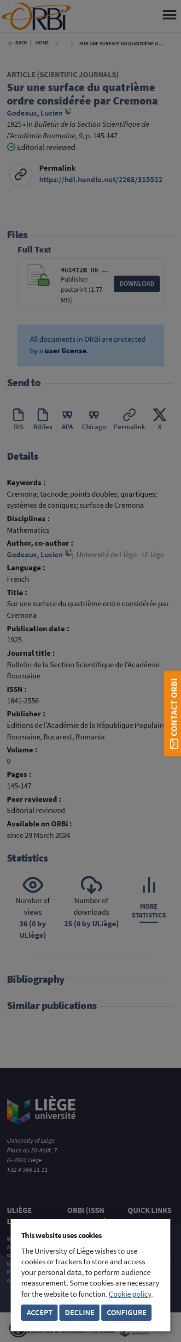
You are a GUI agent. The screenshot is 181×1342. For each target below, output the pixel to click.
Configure (126, 1312)
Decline (79, 1312)
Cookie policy (130, 1294)
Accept (40, 1312)
